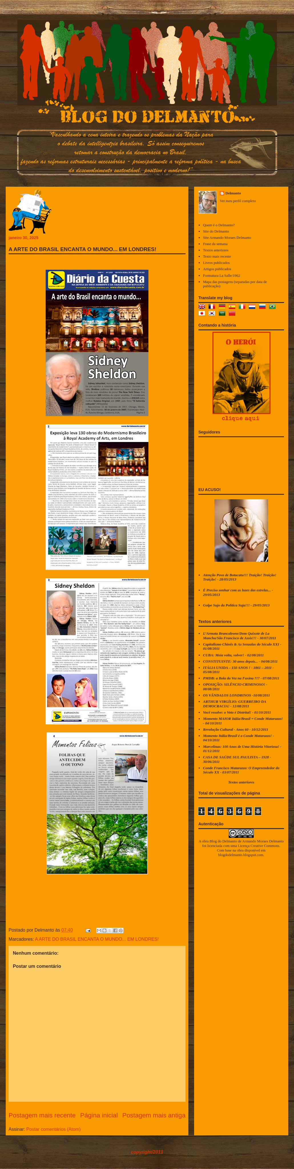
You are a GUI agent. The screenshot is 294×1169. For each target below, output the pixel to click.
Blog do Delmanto (223, 841)
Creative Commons (265, 846)
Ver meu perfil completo (238, 201)
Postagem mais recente (42, 1115)
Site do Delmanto (216, 231)
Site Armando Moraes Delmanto (227, 237)
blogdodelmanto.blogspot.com (240, 855)
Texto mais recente (217, 256)
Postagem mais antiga (154, 1115)
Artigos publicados (217, 269)
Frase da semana (215, 244)
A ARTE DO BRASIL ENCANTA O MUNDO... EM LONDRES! (97, 939)
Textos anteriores (215, 250)
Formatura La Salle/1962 (221, 275)
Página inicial (99, 1115)
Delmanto (233, 193)
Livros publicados (216, 262)
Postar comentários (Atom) (53, 1129)
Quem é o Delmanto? (219, 225)
